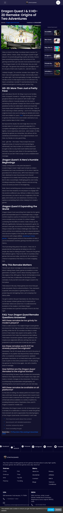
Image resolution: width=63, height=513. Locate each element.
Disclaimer (35, 475)
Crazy (5, 471)
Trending (20, 481)
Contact (35, 478)
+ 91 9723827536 (40, 505)
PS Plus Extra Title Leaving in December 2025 (20, 433)
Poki (21, 115)
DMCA (51, 478)
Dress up (6, 474)
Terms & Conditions (52, 483)
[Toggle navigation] (5, 2)
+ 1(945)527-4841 (12, 499)
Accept (50, 510)
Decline (58, 510)
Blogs (34, 482)
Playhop (5, 481)
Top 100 (19, 478)
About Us (35, 471)
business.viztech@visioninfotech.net (17, 505)
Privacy (51, 471)
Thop (18, 474)
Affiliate (51, 475)
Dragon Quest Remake (12, 22)
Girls (4, 478)
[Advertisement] (52, 18)
